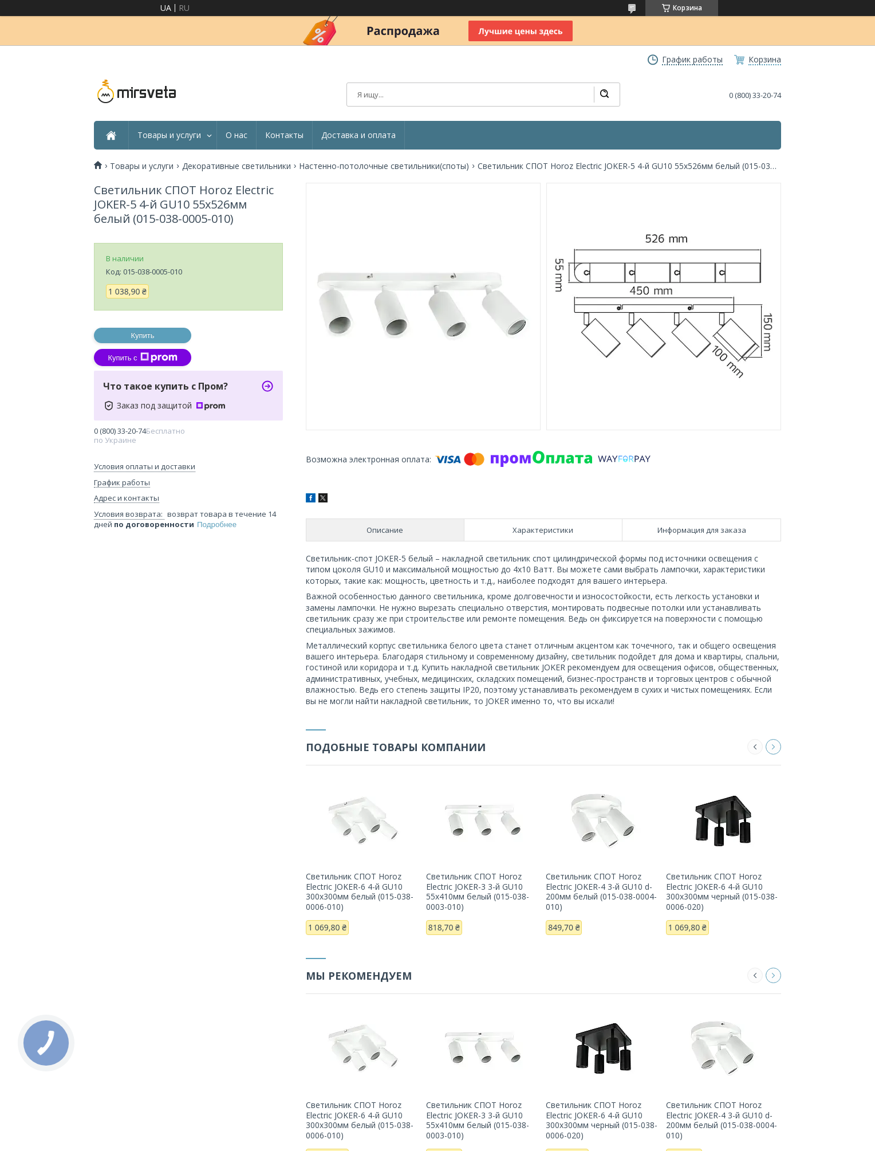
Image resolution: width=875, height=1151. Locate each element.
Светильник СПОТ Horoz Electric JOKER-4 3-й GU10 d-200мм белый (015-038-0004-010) (601, 891)
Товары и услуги (169, 135)
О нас (236, 135)
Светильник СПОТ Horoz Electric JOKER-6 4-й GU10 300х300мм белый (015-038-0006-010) (359, 891)
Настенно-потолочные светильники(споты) (384, 166)
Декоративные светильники (236, 166)
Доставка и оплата (358, 135)
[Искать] (604, 95)
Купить (142, 335)
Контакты (284, 135)
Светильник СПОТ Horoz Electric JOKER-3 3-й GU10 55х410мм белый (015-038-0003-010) (477, 891)
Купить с (142, 357)
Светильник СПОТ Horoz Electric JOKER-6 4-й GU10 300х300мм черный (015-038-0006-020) (722, 891)
